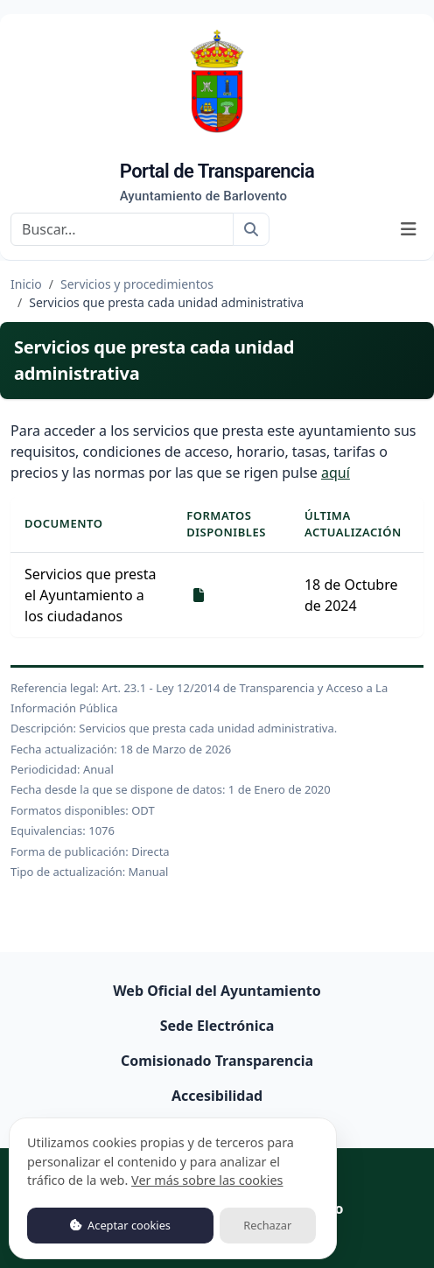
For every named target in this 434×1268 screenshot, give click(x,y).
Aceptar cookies (120, 1225)
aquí (335, 472)
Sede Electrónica (217, 1025)
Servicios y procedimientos (137, 284)
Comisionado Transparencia (217, 1060)
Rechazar (267, 1225)
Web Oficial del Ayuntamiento (217, 990)
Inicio (26, 284)
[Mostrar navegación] (409, 229)
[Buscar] (122, 229)
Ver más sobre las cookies (207, 1180)
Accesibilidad (217, 1095)
